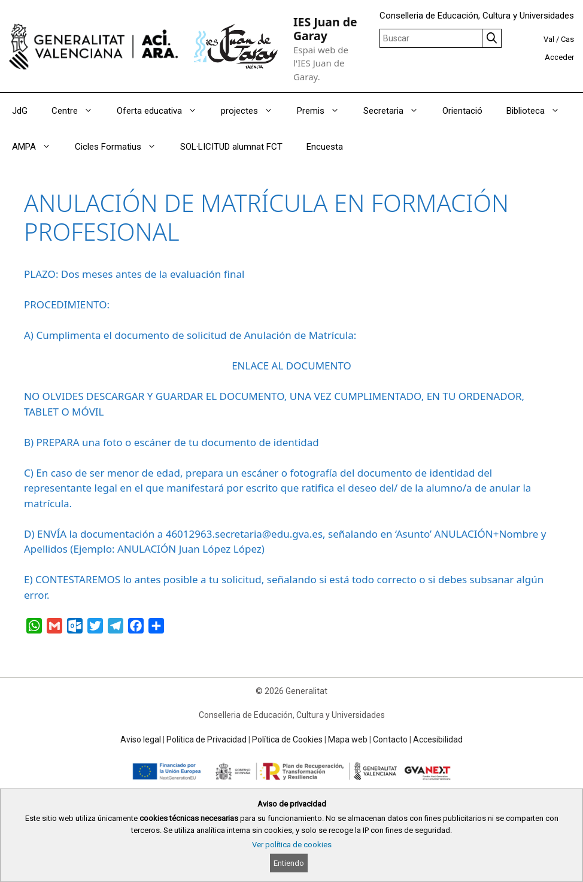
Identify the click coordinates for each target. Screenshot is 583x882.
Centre (78, 111)
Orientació (462, 110)
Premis (324, 111)
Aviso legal (140, 739)
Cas (567, 39)
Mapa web (348, 739)
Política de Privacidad (206, 739)
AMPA (37, 147)
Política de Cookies (287, 739)
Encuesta (324, 146)
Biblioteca (539, 111)
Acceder (559, 57)
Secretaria (396, 111)
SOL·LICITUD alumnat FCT (231, 146)
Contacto (390, 739)
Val (548, 39)
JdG (20, 110)
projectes (253, 111)
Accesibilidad (438, 739)
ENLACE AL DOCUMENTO (291, 365)
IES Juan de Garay (325, 29)
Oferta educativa (163, 111)
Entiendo (289, 863)
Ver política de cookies (292, 844)
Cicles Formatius (121, 147)
